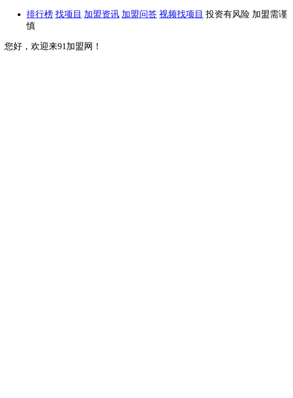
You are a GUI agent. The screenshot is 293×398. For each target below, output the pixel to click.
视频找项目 (181, 14)
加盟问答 (139, 14)
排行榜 (40, 14)
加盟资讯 (101, 14)
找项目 (68, 14)
